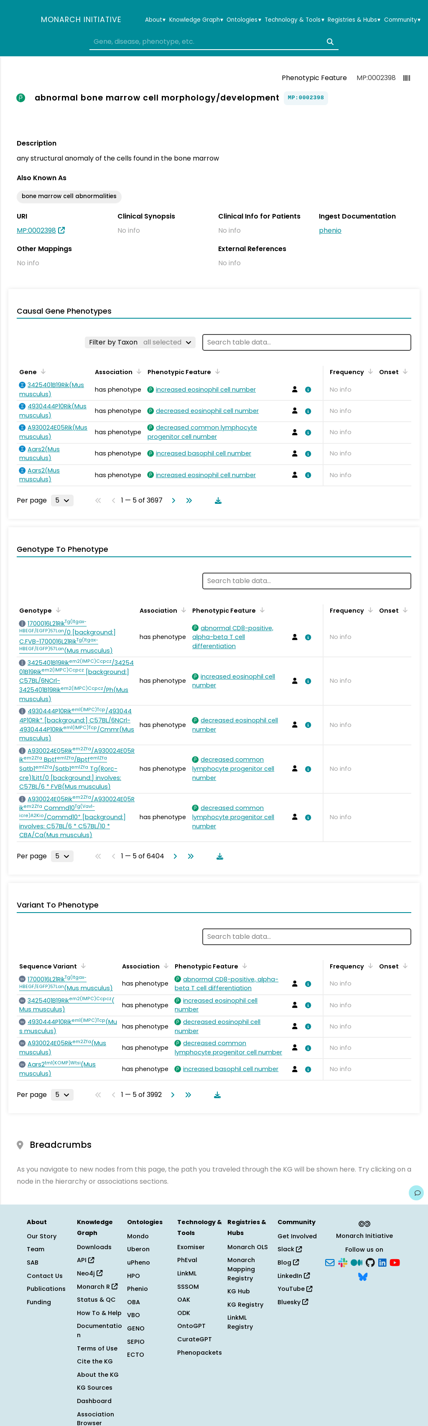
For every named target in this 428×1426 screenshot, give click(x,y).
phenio (330, 230)
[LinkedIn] (382, 1262)
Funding (39, 1302)
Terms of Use (97, 1348)
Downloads (94, 1247)
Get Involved (297, 1236)
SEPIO (136, 1342)
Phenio (137, 1289)
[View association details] (307, 389)
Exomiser (191, 1247)
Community (402, 20)
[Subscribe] (329, 1262)
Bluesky (293, 1302)
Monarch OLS (247, 1247)
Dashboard (94, 1401)
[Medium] (356, 1262)
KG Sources (94, 1387)
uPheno (138, 1262)
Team (35, 1249)
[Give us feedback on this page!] (416, 1192)
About (155, 20)
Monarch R (97, 1287)
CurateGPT (194, 1339)
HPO (133, 1276)
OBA (133, 1302)
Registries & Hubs (354, 20)
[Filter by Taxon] (140, 342)
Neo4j (89, 1273)
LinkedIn (294, 1276)
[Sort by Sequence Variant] (82, 965)
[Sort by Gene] (42, 371)
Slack (290, 1249)
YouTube (295, 1289)
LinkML (186, 1273)
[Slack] (342, 1262)
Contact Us (45, 1276)
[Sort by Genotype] (57, 610)
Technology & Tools (294, 20)
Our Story (41, 1236)
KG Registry (245, 1304)
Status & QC (96, 1299)
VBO (133, 1315)
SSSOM (188, 1287)
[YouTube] (395, 1262)
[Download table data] (216, 500)
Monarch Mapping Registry (241, 1269)
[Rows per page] (62, 500)
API (85, 1260)
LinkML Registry (240, 1322)
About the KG (98, 1375)
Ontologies (244, 20)
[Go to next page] (172, 500)
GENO (136, 1328)
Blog (288, 1262)
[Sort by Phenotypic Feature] (216, 371)
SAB (32, 1262)
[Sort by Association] (137, 371)
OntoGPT (191, 1326)
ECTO (135, 1355)
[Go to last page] (187, 500)
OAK (183, 1299)
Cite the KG (95, 1361)
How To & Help (99, 1313)
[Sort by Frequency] (369, 371)
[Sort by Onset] (404, 371)
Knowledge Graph (196, 20)
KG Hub (238, 1291)
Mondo (138, 1236)
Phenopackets (199, 1352)
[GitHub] (370, 1262)
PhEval (187, 1260)
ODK (183, 1313)
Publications (46, 1289)
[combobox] (214, 41)
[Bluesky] (362, 1276)
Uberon (138, 1249)
